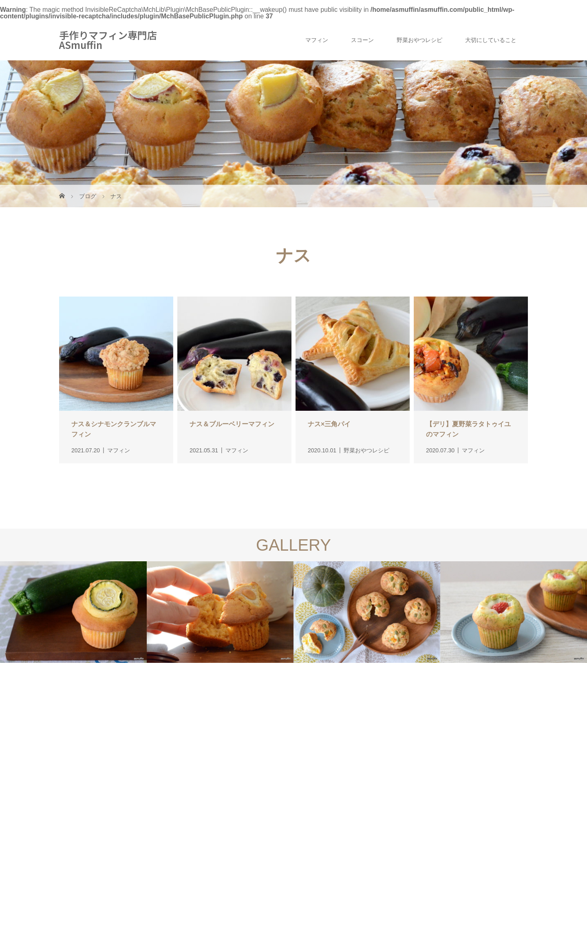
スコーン (362, 40)
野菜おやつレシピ (419, 40)
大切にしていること (490, 40)
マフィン (316, 40)
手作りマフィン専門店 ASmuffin (108, 40)
